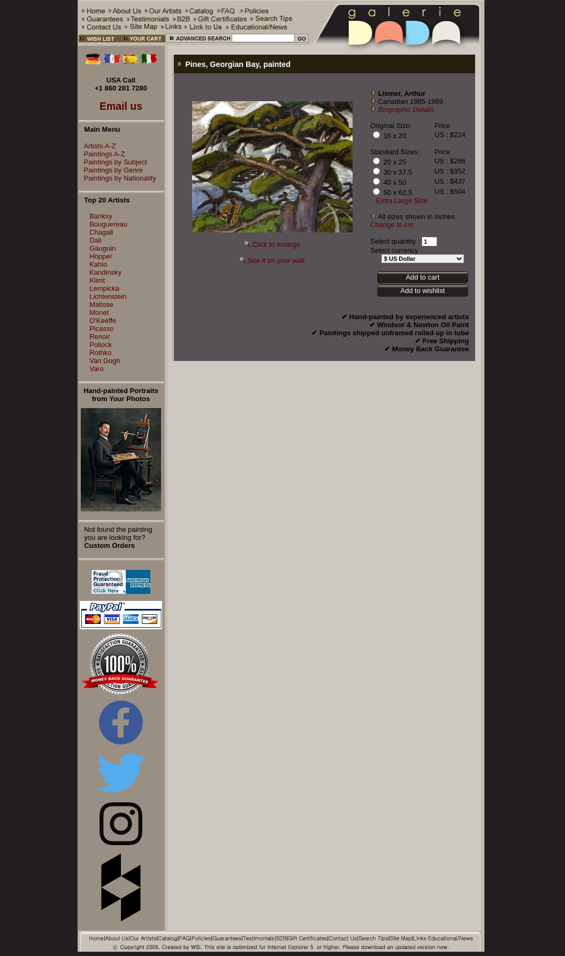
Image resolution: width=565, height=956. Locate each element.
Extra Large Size (401, 201)
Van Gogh (104, 361)
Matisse (101, 304)
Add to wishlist (422, 291)
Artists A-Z (97, 146)
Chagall (101, 232)
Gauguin (102, 248)
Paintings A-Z (102, 154)
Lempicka (104, 288)
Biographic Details (406, 110)
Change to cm (392, 225)
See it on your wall (276, 261)
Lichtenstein (107, 296)
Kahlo (98, 264)
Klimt (97, 280)
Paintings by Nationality (117, 178)
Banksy (100, 216)
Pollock (100, 345)
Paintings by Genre (111, 170)
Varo (96, 369)
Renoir (99, 337)
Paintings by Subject (113, 162)
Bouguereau (108, 224)
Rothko (100, 353)
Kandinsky (105, 272)
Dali (95, 240)
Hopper (100, 256)
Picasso (101, 329)
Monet (99, 312)
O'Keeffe (102, 321)
